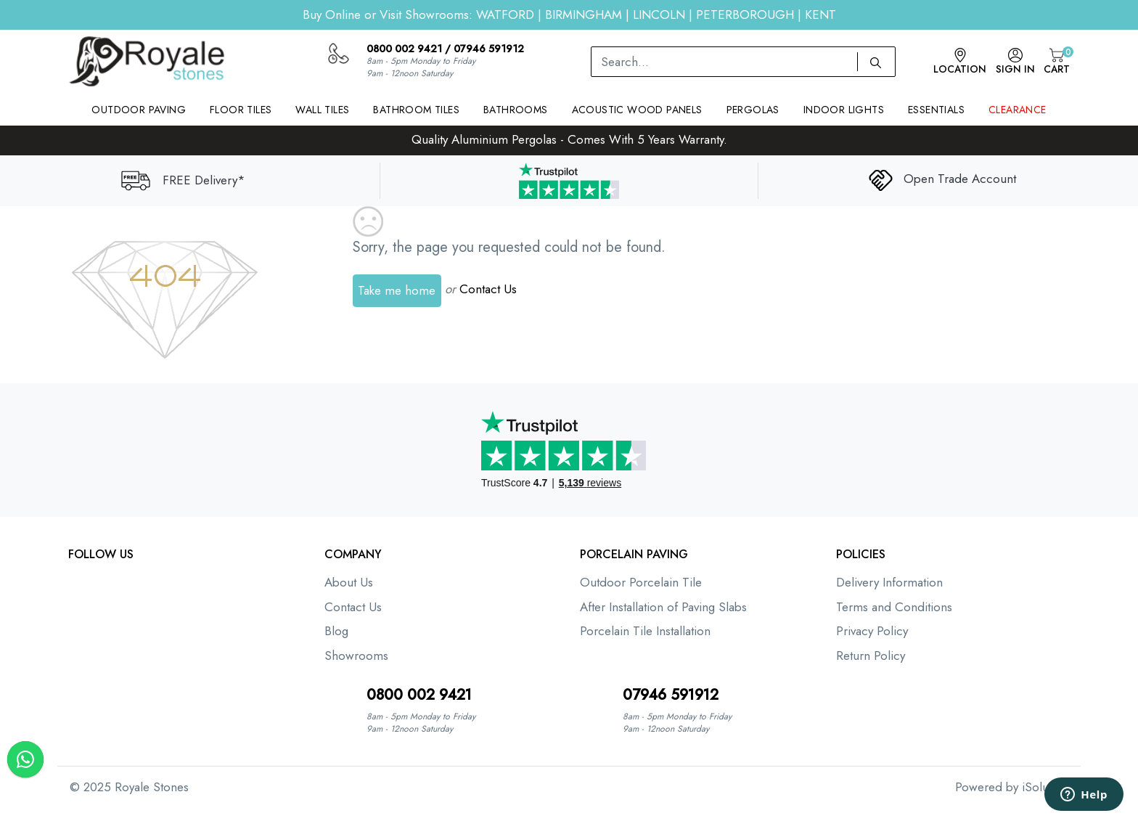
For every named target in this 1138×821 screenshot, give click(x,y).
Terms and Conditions (894, 607)
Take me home (396, 290)
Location (959, 62)
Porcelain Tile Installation (645, 631)
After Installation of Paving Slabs (663, 607)
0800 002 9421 (404, 48)
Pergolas (752, 109)
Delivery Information (889, 582)
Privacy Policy (872, 631)
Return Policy (870, 655)
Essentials (936, 109)
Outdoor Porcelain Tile (641, 582)
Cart (1057, 61)
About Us (348, 582)
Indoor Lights (843, 109)
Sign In (1015, 62)
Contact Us (488, 289)
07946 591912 (489, 48)
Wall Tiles (322, 109)
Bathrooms (515, 109)
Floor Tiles (240, 109)
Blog (336, 631)
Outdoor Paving (138, 109)
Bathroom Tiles (416, 109)
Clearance (1017, 109)
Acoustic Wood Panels (637, 109)
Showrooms (356, 655)
